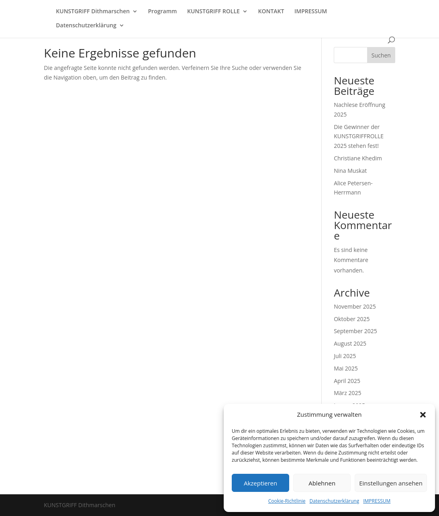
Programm (162, 11)
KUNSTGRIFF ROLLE (213, 11)
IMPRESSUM (376, 501)
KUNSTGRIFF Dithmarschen (93, 11)
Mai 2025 (346, 368)
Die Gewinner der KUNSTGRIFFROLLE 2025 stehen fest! (359, 136)
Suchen (381, 55)
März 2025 (347, 393)
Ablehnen (321, 483)
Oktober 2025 (352, 319)
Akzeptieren (260, 483)
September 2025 (355, 331)
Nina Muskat (350, 170)
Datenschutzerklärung (334, 501)
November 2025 (355, 306)
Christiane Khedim (358, 158)
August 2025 (350, 343)
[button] (423, 415)
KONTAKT (271, 11)
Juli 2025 (345, 356)
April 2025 (347, 381)
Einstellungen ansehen (391, 483)
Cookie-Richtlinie (287, 501)
